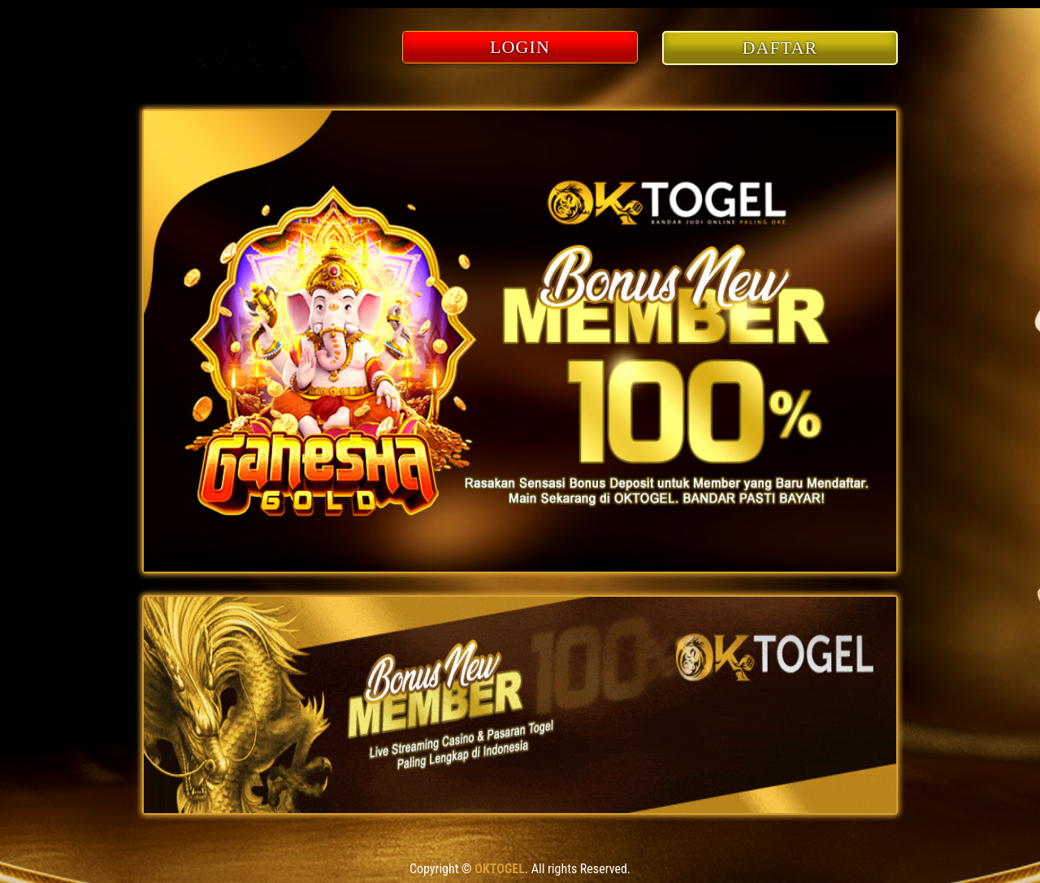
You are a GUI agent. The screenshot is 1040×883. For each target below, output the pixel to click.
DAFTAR (780, 47)
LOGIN (520, 47)
